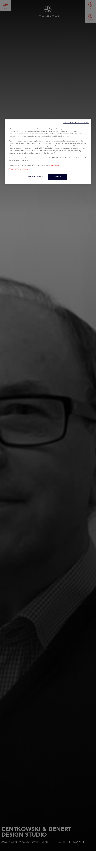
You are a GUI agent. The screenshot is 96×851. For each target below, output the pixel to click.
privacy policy (54, 165)
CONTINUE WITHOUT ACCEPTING (76, 123)
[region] (48, 151)
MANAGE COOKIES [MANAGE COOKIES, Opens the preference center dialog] (35, 177)
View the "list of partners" (19, 169)
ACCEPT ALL (58, 177)
